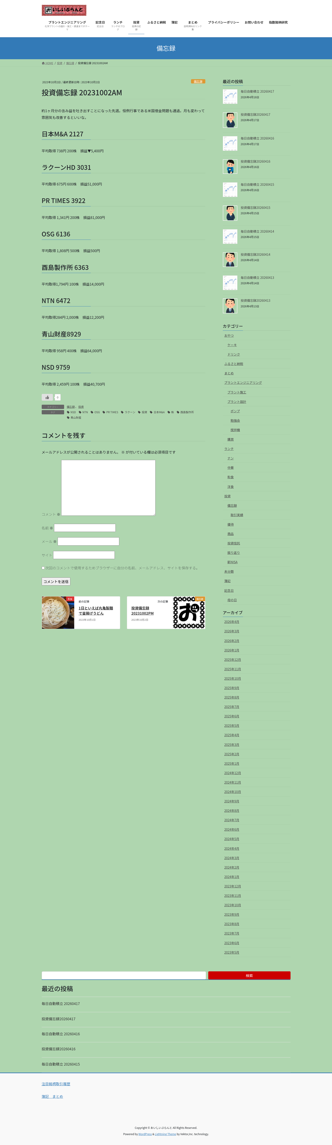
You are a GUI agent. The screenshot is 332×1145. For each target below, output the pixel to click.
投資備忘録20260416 (255, 161)
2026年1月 (231, 650)
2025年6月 (231, 716)
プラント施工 (237, 392)
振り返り (234, 552)
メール (49, 541)
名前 (47, 528)
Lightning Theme (165, 1134)
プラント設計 (237, 401)
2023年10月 (232, 905)
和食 (231, 477)
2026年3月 (231, 631)
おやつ (229, 335)
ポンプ (235, 411)
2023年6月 (231, 943)
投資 (81, 407)
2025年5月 (231, 725)
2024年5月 (231, 839)
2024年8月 (231, 810)
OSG (97, 412)
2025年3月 (231, 744)
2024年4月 (231, 848)
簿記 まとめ (52, 1096)
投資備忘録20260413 (255, 300)
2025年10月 (232, 678)
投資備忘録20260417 (255, 114)
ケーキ (232, 345)
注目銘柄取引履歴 (56, 1083)
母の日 (232, 600)
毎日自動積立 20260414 (257, 231)
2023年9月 (231, 914)
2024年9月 (231, 801)
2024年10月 (232, 791)
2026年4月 (231, 621)
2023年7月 (231, 933)
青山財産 (76, 417)
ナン (231, 458)
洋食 (231, 486)
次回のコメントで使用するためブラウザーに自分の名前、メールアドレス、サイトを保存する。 (122, 567)
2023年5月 (231, 952)
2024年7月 (231, 820)
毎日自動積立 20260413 (257, 277)
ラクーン (130, 412)
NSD (73, 412)
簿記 (227, 581)
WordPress (145, 1134)
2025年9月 (231, 688)
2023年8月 (231, 924)
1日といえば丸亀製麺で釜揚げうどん (96, 610)
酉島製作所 (187, 412)
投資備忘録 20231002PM (142, 610)
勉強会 (235, 420)
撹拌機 (235, 430)
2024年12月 (232, 773)
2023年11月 (232, 895)
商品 (231, 533)
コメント (51, 514)
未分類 (229, 571)
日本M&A (159, 412)
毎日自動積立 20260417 (257, 91)
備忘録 (198, 81)
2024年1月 (231, 876)
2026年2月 (231, 640)
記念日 (229, 590)
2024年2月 (231, 867)
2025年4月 (231, 735)
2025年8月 (231, 697)
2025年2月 (231, 754)
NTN (85, 412)
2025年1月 (231, 763)
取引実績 (237, 515)
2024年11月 (232, 782)
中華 (231, 467)
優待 (231, 524)
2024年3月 (231, 858)
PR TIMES (112, 412)
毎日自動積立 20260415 (257, 184)
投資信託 (234, 543)
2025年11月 (232, 669)
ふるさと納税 (233, 363)
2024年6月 (231, 829)
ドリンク (234, 354)
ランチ (229, 448)
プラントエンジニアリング (243, 382)
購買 (231, 439)
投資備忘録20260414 (255, 254)
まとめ (229, 373)
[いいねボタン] (47, 397)
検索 (249, 975)
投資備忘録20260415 (255, 207)
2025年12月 (232, 659)
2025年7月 (231, 706)
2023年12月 (232, 886)
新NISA (233, 562)
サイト (47, 555)
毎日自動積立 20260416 (257, 138)
